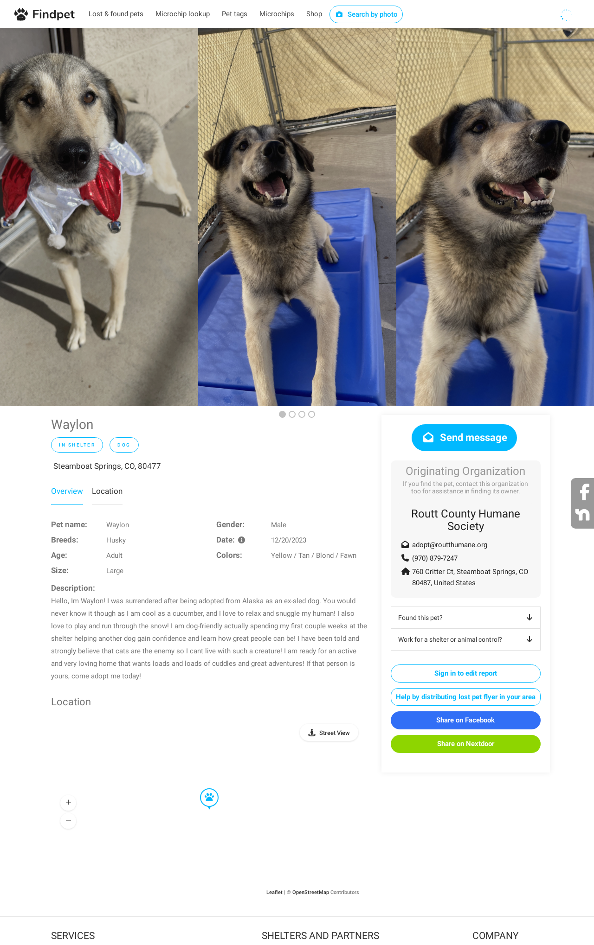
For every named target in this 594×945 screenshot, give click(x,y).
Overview (67, 491)
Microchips (276, 14)
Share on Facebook (465, 720)
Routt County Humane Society (465, 519)
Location (107, 491)
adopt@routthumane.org (449, 545)
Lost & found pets (116, 14)
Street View (334, 732)
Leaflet (274, 892)
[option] (99, 217)
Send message (464, 437)
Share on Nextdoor (465, 744)
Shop (314, 14)
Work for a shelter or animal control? (467, 639)
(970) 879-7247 (435, 558)
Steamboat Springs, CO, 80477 (107, 466)
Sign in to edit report (465, 673)
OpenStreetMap (310, 892)
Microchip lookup (182, 14)
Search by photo (366, 14)
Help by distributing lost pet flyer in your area (466, 697)
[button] (203, 789)
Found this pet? (467, 618)
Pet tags (234, 14)
